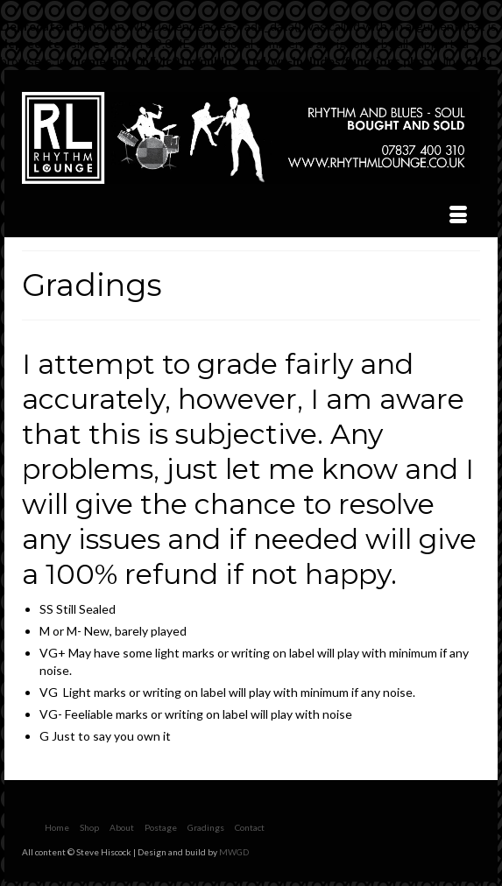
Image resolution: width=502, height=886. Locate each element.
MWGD (234, 852)
